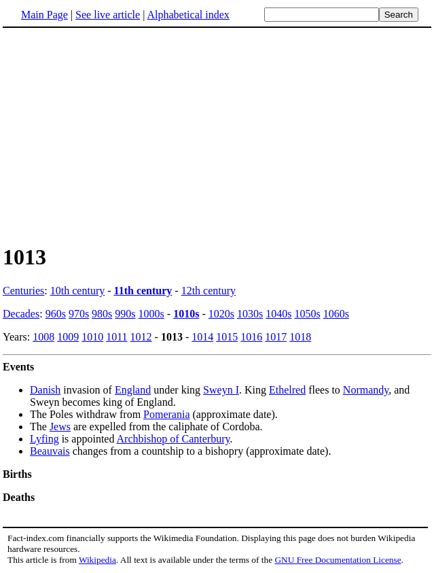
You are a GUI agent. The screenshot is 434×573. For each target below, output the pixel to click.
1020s (221, 313)
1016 (251, 337)
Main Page (44, 14)
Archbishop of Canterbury (173, 439)
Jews (60, 426)
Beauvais (50, 451)
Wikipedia (97, 560)
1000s (151, 313)
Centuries (23, 290)
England (133, 390)
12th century (208, 290)
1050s (307, 313)
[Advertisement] (117, 135)
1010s (186, 313)
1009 (68, 337)
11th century (143, 290)
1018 (300, 337)
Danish (45, 390)
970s (79, 313)
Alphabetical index (188, 14)
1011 (116, 337)
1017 (276, 337)
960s (56, 313)
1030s (250, 313)
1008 (43, 337)
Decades (21, 313)
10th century (77, 290)
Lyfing (44, 439)
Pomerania (166, 414)
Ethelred (287, 390)
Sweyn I (221, 390)
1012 (141, 337)
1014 (202, 337)
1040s (278, 313)
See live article (107, 14)
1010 (92, 337)
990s (125, 313)
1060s (336, 313)
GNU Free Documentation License (337, 560)
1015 (227, 337)
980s (102, 313)
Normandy (365, 390)
